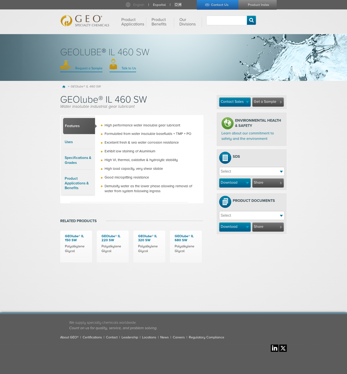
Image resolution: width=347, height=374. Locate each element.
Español (159, 5)
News (164, 337)
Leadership (130, 337)
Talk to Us (128, 68)
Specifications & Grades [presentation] (78, 160)
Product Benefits (159, 22)
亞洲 (178, 5)
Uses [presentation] (69, 142)
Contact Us (220, 5)
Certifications (92, 337)
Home (64, 86)
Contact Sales (232, 102)
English (138, 5)
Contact (112, 337)
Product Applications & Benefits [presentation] (77, 183)
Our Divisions (187, 22)
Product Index (258, 5)
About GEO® (69, 337)
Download (229, 182)
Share (258, 182)
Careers (179, 337)
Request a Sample (88, 68)
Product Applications (132, 22)
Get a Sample (265, 102)
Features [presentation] (72, 126)
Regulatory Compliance (206, 337)
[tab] (79, 126)
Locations (149, 337)
